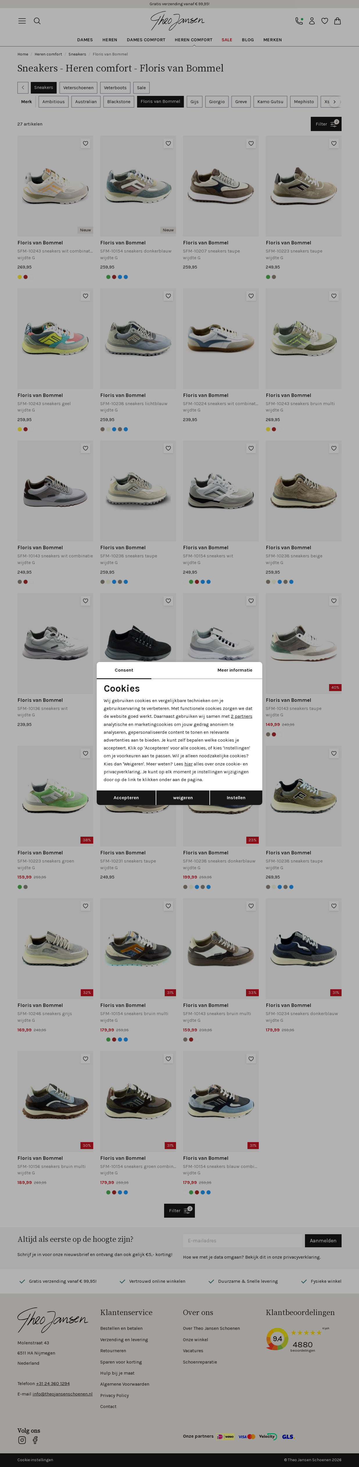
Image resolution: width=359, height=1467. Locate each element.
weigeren (183, 797)
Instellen (236, 797)
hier (188, 764)
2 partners (241, 716)
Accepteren (126, 797)
